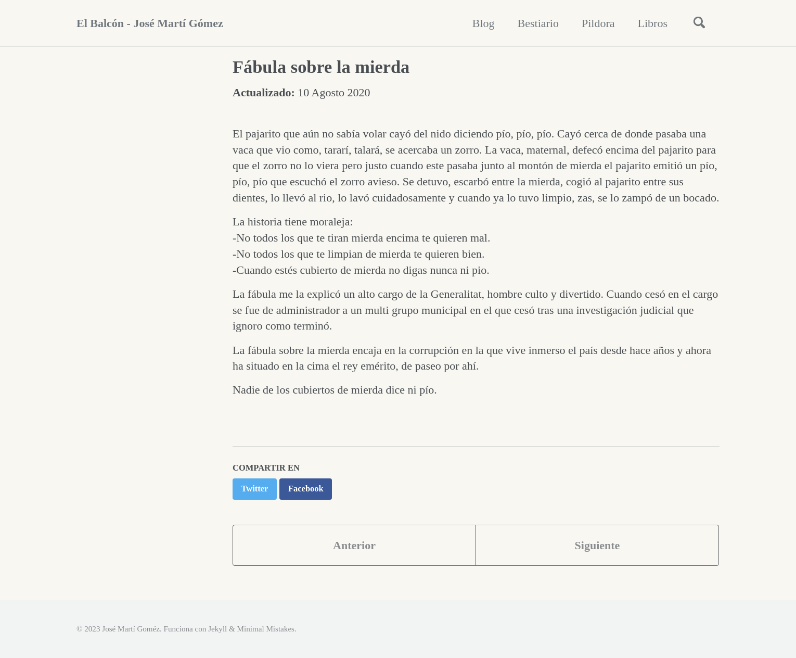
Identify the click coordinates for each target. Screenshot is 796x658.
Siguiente (597, 545)
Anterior (354, 545)
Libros (652, 23)
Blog (483, 23)
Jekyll (217, 629)
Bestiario (538, 23)
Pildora (598, 23)
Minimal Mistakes (265, 629)
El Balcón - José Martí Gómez (149, 23)
